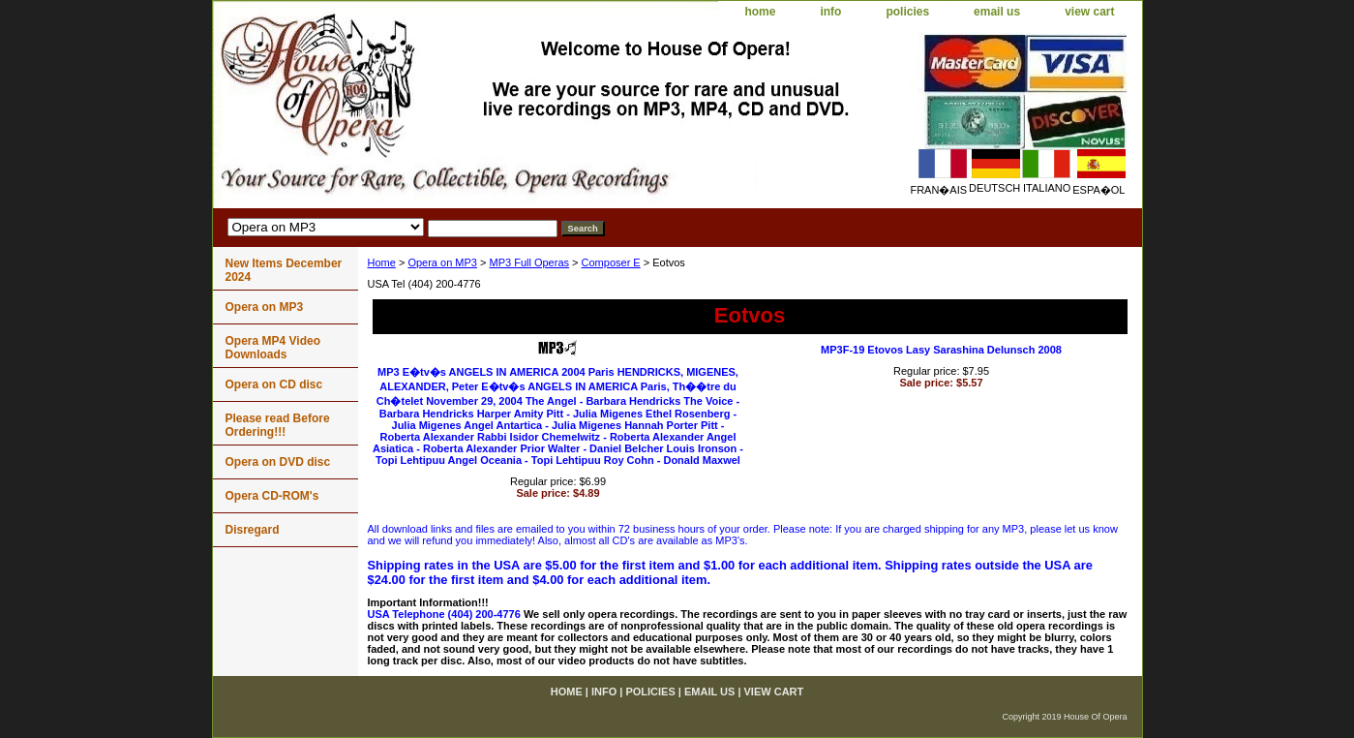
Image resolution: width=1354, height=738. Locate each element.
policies (907, 11)
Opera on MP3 (442, 262)
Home (382, 262)
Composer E (611, 262)
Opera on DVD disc (278, 462)
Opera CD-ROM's (272, 496)
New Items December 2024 (284, 270)
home (759, 11)
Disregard (253, 530)
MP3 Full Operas (529, 262)
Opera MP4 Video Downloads (273, 347)
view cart (1089, 11)
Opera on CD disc (274, 384)
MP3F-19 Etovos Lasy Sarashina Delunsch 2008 (941, 349)
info (830, 11)
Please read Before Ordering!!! (278, 425)
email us (997, 11)
